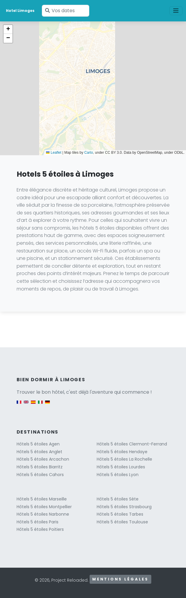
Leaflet (53, 152)
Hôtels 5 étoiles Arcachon (43, 459)
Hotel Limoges (20, 10)
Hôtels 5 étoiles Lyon (118, 475)
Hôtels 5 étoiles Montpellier (44, 507)
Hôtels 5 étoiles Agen (38, 444)
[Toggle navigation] (175, 10)
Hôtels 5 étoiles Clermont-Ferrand (132, 444)
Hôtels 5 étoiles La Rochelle (124, 459)
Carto (88, 152)
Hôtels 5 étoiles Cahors (40, 475)
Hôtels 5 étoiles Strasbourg (124, 507)
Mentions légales (120, 579)
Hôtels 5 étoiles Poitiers (40, 529)
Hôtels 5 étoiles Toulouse (122, 522)
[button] (8, 29)
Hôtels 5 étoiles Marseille (42, 499)
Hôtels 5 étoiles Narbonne (43, 514)
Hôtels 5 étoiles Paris (37, 522)
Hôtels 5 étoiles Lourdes (121, 467)
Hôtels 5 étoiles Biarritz (40, 467)
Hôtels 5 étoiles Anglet (39, 452)
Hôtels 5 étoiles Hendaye (122, 452)
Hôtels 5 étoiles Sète (118, 499)
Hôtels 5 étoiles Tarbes (120, 514)
